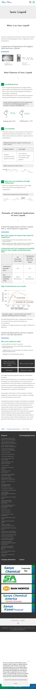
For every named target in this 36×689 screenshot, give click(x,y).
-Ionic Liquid (5, 465)
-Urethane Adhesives (7, 456)
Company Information (8, 559)
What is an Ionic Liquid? (26, 363)
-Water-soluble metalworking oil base (8, 525)
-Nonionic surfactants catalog (7, 555)
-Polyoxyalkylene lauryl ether (8, 518)
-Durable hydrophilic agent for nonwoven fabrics (7, 547)
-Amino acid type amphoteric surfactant (8, 478)
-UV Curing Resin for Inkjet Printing (7, 462)
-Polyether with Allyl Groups (7, 468)
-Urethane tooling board (8, 490)
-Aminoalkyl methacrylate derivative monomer (8, 493)
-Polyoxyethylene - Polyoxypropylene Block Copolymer (8, 543)
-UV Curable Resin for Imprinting (7, 459)
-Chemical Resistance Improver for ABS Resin (8, 449)
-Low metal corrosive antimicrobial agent (7, 538)
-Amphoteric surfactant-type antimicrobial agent (8, 531)
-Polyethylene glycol (7, 488)
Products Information (13, 429)
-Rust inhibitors (6, 512)
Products (4, 435)
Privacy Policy (15, 620)
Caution (23, 620)
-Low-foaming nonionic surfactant (8, 551)
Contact (21, 559)
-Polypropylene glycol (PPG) (7, 521)
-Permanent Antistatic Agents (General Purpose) (9, 442)
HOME (3, 429)
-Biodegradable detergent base (6, 485)
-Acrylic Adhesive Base (8, 454)
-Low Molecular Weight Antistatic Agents (8, 474)
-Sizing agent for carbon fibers (8, 497)
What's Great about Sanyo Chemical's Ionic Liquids (9, 363)
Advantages (9, 370)
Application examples (27, 370)
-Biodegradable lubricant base (8, 528)
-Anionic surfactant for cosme (8, 481)
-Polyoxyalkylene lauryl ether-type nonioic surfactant (8, 506)
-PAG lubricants (6, 510)
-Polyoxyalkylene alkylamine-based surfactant (6, 502)
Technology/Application (27, 435)
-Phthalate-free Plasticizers (6, 471)
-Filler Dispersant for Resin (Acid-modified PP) (8, 445)
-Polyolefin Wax (6, 452)
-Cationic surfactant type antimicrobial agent (8, 535)
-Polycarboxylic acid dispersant (7, 514)
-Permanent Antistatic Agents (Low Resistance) (8, 439)
